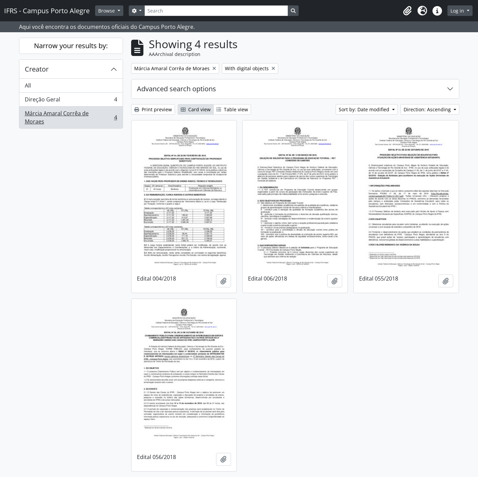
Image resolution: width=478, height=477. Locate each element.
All (28, 85)
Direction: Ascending (428, 109)
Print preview (153, 109)
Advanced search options (176, 88)
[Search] (216, 10)
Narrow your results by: (71, 45)
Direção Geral (70, 101)
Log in (457, 10)
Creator (37, 69)
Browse (107, 10)
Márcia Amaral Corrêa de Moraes (70, 117)
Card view (196, 109)
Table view (232, 109)
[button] (407, 10)
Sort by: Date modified (365, 109)
